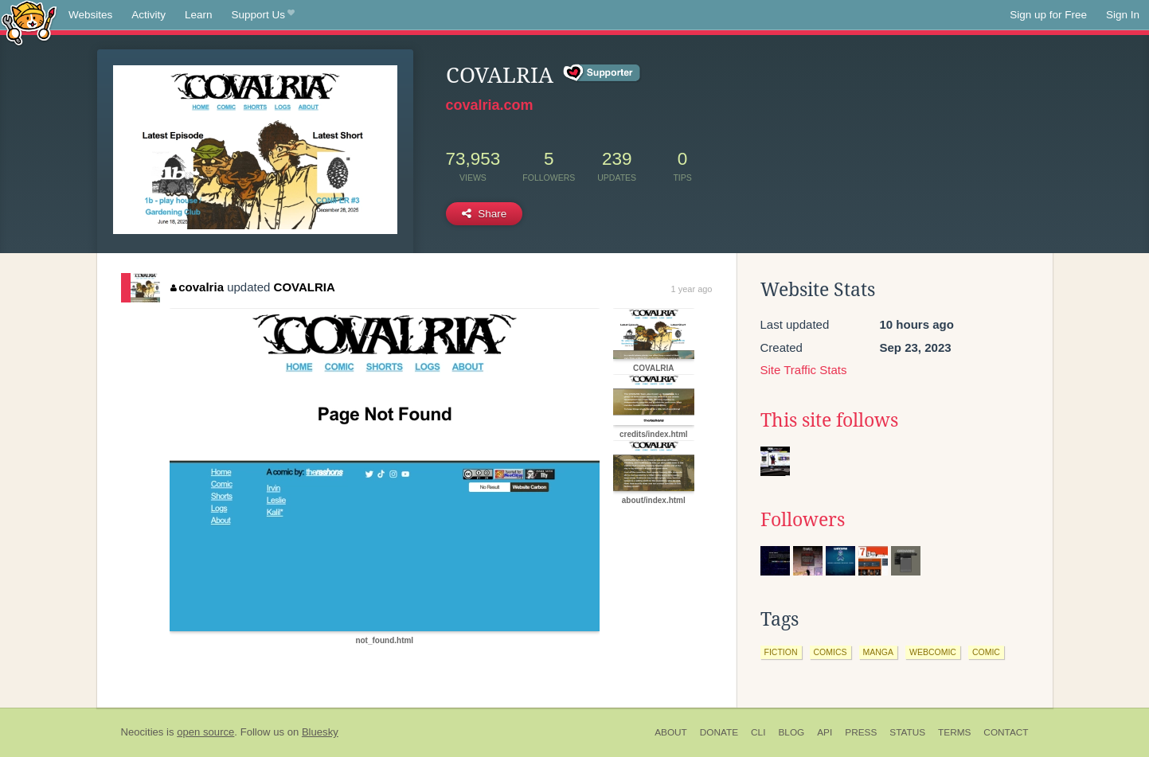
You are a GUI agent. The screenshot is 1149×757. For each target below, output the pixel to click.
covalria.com (489, 105)
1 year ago (692, 289)
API (824, 732)
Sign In (1122, 15)
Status (907, 732)
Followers (802, 519)
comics (830, 652)
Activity (148, 15)
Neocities (142, 732)
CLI (758, 732)
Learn (199, 15)
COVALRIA (304, 287)
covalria (197, 287)
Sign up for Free (1048, 15)
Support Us (263, 15)
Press (861, 732)
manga (878, 652)
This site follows (829, 420)
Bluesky (320, 732)
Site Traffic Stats (803, 370)
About (671, 732)
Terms (954, 732)
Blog (791, 732)
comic (986, 652)
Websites (90, 15)
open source (205, 732)
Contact (1005, 732)
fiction (781, 652)
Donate (719, 732)
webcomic (932, 652)
